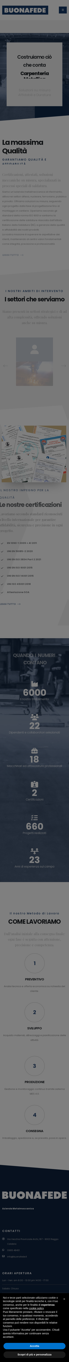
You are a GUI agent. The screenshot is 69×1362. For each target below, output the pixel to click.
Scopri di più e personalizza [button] (34, 1354)
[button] (64, 1299)
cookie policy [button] (36, 1308)
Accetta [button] (34, 1346)
